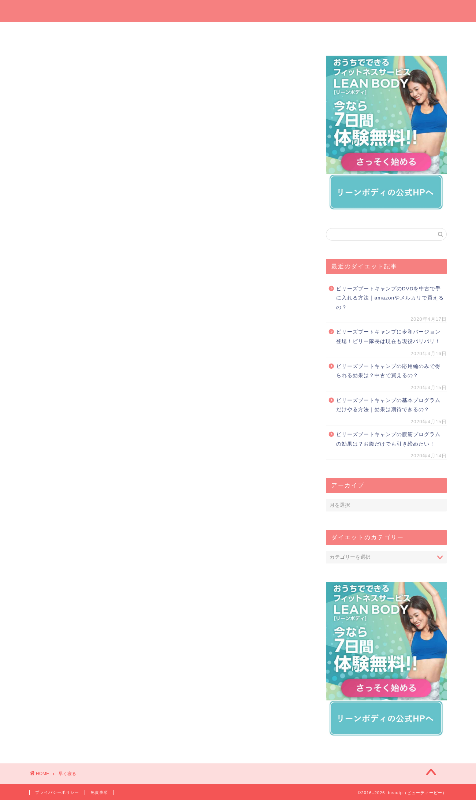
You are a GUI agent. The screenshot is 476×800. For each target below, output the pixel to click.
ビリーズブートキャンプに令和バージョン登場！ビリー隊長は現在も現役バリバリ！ (388, 336)
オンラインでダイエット (273, 34)
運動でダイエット (342, 31)
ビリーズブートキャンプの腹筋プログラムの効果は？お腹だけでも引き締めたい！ (388, 439)
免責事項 (99, 792)
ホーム (64, 31)
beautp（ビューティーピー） (238, 10)
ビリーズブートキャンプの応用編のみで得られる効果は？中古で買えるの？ (388, 371)
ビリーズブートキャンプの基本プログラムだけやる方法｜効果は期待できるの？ (388, 405)
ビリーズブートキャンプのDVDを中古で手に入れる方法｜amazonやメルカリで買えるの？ (390, 298)
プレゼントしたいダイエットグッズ (203, 34)
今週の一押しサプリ (133, 34)
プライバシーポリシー (57, 792)
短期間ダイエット (411, 31)
